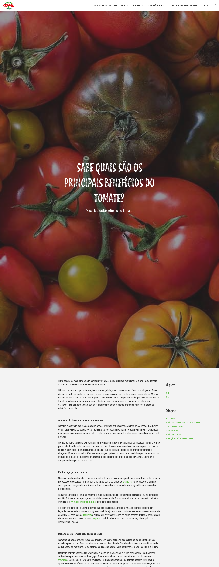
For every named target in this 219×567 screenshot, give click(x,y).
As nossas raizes (102, 5)
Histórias (170, 418)
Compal (9, 5)
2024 (167, 397)
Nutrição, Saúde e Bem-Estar (179, 438)
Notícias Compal (174, 434)
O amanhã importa (155, 5)
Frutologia (119, 5)
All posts (170, 385)
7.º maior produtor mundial (83, 501)
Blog (206, 5)
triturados (63, 559)
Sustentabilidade (174, 426)
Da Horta (136, 5)
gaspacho (96, 518)
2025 (167, 393)
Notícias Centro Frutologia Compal (183, 422)
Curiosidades (172, 430)
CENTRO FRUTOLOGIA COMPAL (184, 5)
